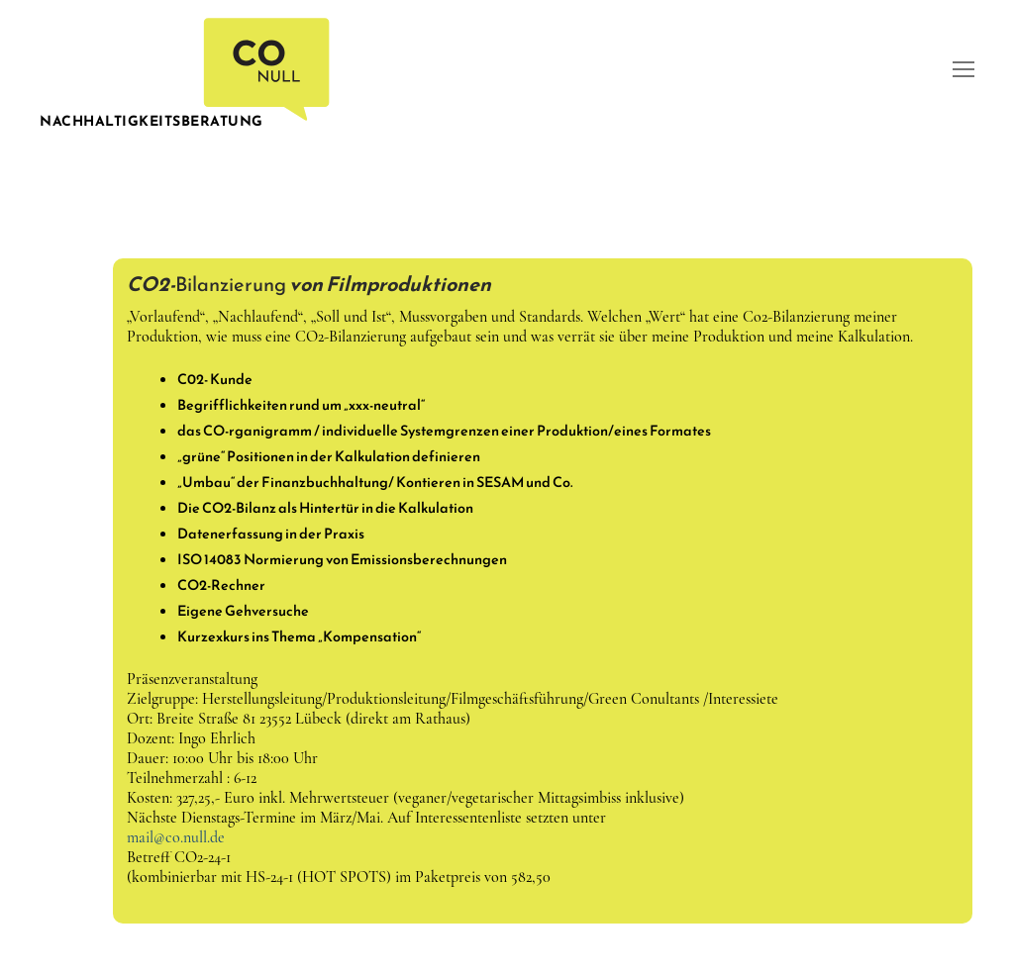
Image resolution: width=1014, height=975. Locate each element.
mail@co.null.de (176, 837)
